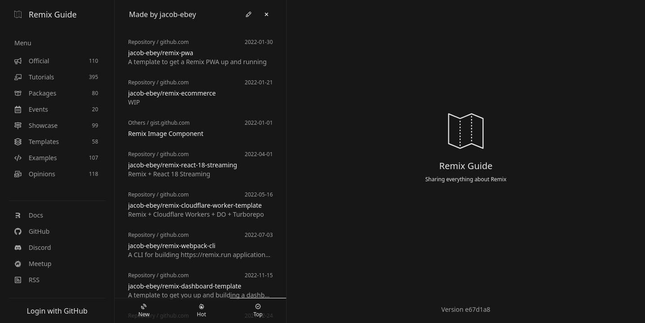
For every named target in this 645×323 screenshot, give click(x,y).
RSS (26, 279)
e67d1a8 (477, 309)
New (144, 311)
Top (258, 311)
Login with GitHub (57, 311)
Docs (28, 215)
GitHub (32, 231)
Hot (201, 311)
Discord (32, 247)
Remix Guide (45, 14)
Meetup (33, 263)
